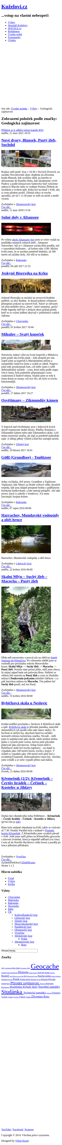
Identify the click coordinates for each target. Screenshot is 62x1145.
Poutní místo (25, 979)
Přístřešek (43, 984)
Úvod (11, 878)
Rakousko (21, 260)
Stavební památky (49, 986)
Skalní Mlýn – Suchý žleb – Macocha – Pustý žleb (24, 578)
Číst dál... (6, 207)
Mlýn (26, 976)
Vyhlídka (10, 997)
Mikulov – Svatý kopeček (22, 334)
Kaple (47, 972)
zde (18, 821)
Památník (4, 979)
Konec (31, 862)
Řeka (46, 996)
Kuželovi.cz (14, 6)
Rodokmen (14, 31)
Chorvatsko (22, 321)
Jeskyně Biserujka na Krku (24, 273)
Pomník (10, 979)
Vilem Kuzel (22, 1140)
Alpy (3, 968)
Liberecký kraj (24, 563)
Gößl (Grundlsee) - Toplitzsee (26, 457)
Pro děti (39, 979)
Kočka (11, 884)
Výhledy (22, 997)
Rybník (27, 986)
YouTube (6, 1129)
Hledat (4, 950)
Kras (11, 976)
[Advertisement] (31, 76)
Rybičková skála (17, 727)
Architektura (8, 968)
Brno (14, 968)
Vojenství (56, 993)
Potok (16, 979)
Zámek (28, 997)
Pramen (34, 979)
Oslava (53, 976)
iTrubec (12, 40)
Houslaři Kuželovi (17, 25)
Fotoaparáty (14, 37)
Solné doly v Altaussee (20, 217)
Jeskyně (41, 972)
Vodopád (49, 993)
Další (26, 862)
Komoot (29, 1129)
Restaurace (5, 987)
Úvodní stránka (19, 108)
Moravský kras (33, 976)
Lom (22, 976)
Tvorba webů (15, 34)
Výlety (11, 22)
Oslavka (58, 976)
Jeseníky (35, 973)
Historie (23, 972)
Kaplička (52, 973)
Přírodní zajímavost (25, 983)
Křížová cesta (16, 976)
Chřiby (28, 968)
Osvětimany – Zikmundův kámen (29, 400)
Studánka (12, 992)
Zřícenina (37, 996)
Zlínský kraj (22, 444)
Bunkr (18, 968)
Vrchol (4, 997)
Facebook (18, 1129)
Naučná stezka (44, 976)
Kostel (5, 975)
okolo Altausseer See (23, 239)
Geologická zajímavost (9, 973)
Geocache (45, 966)
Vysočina (21, 856)
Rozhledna (16, 986)
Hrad (31, 973)
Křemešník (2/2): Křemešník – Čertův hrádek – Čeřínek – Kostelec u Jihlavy (27, 782)
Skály (35, 987)
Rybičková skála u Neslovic (24, 703)
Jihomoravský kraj (26, 204)
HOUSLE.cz (14, 28)
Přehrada (44, 979)
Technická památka (34, 992)
